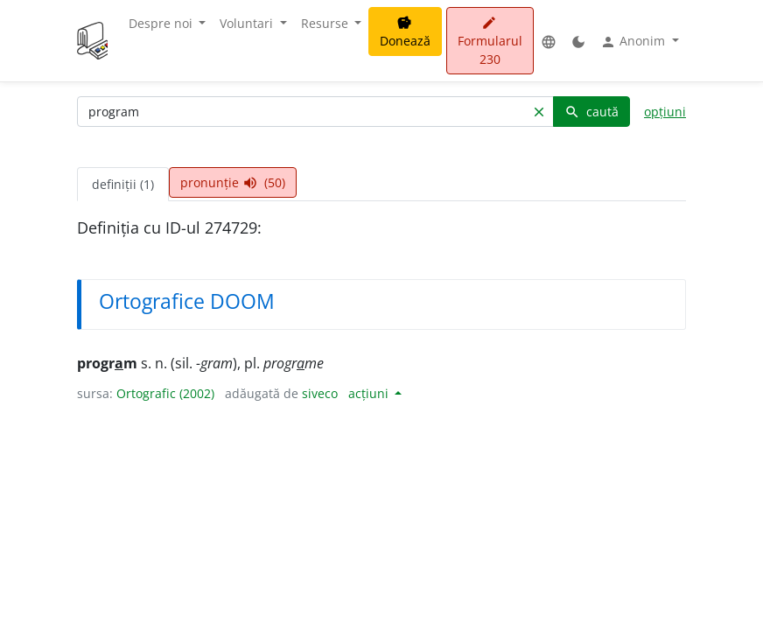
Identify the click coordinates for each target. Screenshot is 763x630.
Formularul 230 (490, 41)
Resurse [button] (326, 23)
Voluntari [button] (248, 23)
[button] (549, 40)
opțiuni (665, 111)
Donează (405, 32)
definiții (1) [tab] (123, 184)
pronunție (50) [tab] (232, 182)
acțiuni (370, 393)
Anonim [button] (634, 41)
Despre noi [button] (162, 23)
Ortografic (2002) (165, 393)
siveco (320, 393)
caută (591, 111)
